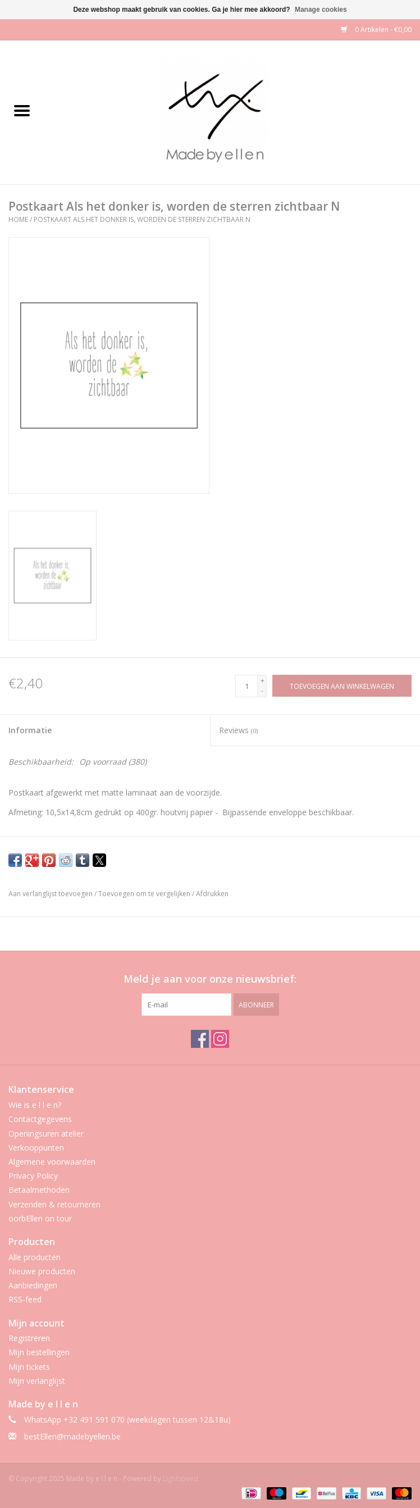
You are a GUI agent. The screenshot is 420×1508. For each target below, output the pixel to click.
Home (18, 219)
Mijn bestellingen (39, 1352)
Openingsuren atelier (46, 1133)
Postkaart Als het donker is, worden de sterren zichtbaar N (142, 219)
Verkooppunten (36, 1147)
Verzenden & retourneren (54, 1204)
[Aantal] (246, 686)
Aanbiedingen (32, 1285)
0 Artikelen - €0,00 (376, 29)
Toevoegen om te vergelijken (145, 893)
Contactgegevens (40, 1119)
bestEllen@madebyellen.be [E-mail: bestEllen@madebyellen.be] (72, 1436)
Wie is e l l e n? (34, 1105)
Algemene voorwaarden (51, 1161)
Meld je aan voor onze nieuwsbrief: (210, 979)
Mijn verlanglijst (36, 1380)
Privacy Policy (33, 1175)
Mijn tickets (29, 1366)
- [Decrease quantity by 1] (262, 691)
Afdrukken (212, 893)
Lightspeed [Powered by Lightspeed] (180, 1478)
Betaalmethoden (39, 1189)
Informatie (30, 730)
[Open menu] (22, 110)
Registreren (29, 1338)
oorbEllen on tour (40, 1218)
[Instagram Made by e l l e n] (220, 1039)
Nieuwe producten (41, 1271)
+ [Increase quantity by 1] (262, 680)
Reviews (238, 730)
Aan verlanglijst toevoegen (51, 893)
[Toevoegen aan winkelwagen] (342, 686)
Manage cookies (321, 9)
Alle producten (34, 1257)
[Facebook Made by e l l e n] (200, 1039)
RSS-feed (25, 1299)
